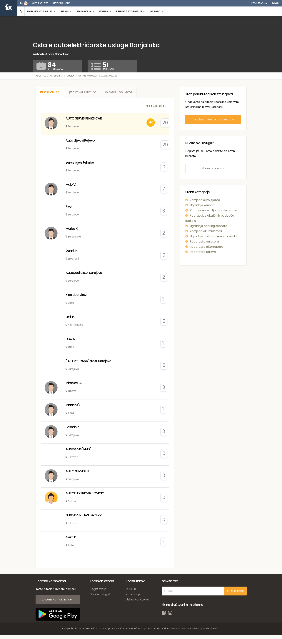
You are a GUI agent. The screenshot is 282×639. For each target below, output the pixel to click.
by (21, 3)
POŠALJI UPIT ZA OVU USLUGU (213, 119)
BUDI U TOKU (235, 591)
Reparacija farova (203, 252)
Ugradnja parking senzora (208, 226)
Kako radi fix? (40, 3)
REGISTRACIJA (213, 168)
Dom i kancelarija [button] (41, 11)
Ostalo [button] (156, 11)
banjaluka (155, 106)
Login (276, 3)
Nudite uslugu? (61, 3)
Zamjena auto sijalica (205, 200)
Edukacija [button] (85, 11)
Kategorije (56, 75)
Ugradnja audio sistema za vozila (213, 236)
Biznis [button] (66, 11)
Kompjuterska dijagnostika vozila (213, 210)
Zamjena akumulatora (206, 231)
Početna (41, 75)
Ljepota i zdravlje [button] (130, 11)
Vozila (70, 75)
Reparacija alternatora (206, 247)
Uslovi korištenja (137, 600)
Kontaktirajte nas (57, 600)
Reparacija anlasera (204, 241)
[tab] (50, 92)
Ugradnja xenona (202, 205)
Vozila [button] (105, 11)
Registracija (259, 3)
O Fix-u (131, 589)
